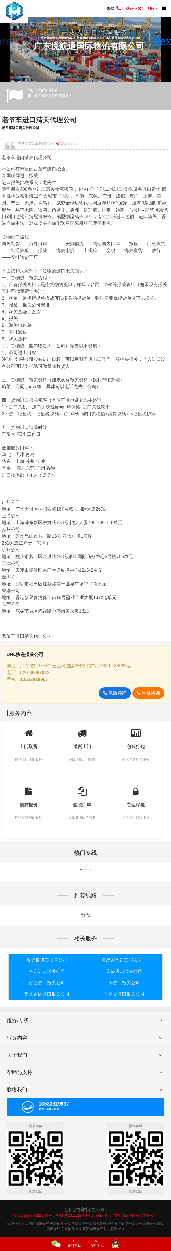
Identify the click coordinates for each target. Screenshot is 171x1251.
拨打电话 (74, 1244)
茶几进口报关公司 (47, 971)
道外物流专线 (145, 1223)
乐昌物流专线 (71, 1228)
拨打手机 (97, 1244)
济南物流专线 (81, 1223)
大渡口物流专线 (37, 1223)
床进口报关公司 (124, 982)
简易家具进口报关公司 (124, 960)
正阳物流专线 (93, 1228)
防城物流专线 (114, 1228)
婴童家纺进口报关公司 (47, 994)
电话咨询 (114, 693)
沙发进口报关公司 (47, 982)
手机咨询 (148, 693)
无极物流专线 (60, 1223)
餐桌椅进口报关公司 (46, 960)
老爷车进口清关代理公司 (39, 120)
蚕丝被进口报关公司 (124, 994)
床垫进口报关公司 (124, 971)
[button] (164, 41)
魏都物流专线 (103, 1223)
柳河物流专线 (124, 1223)
